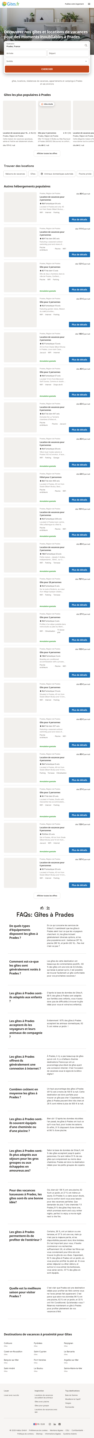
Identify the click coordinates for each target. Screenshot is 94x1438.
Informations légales (53, 1434)
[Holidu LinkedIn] (55, 1424)
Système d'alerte (70, 1434)
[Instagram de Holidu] (50, 1424)
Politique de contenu (25, 1434)
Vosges (68, 1403)
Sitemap (39, 1434)
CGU (67, 1430)
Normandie (69, 1407)
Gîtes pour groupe (42, 1405)
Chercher (47, 69)
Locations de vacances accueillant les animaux (44, 1396)
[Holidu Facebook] (59, 1424)
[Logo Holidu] (14, 4)
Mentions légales (56, 1430)
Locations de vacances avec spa (46, 1410)
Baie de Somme (71, 1395)
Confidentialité (77, 1430)
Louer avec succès (11, 1395)
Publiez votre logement (74, 4)
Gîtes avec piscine (42, 1401)
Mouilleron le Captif (72, 1399)
